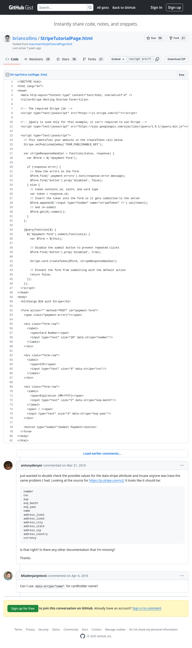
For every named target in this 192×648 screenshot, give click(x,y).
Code (12, 59)
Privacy (30, 629)
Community (71, 629)
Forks (93, 59)
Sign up (174, 7)
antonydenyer (31, 465)
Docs (85, 629)
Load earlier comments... (102, 453)
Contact (96, 629)
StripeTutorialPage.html (66, 38)
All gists (103, 7)
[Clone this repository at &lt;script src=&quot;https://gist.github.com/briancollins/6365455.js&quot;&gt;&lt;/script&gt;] (140, 59)
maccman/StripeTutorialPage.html (50, 44)
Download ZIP (176, 59)
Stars (66, 59)
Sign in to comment (146, 608)
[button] (157, 59)
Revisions (37, 59)
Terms (18, 629)
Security (43, 629)
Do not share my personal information (153, 629)
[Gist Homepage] (21, 7)
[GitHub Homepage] (82, 636)
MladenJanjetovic (34, 576)
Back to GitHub (124, 7)
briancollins (25, 38)
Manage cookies (115, 629)
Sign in (156, 7)
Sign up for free (23, 608)
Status (56, 629)
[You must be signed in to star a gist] (154, 38)
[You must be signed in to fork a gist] (177, 38)
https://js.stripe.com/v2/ (107, 480)
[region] (96, 261)
